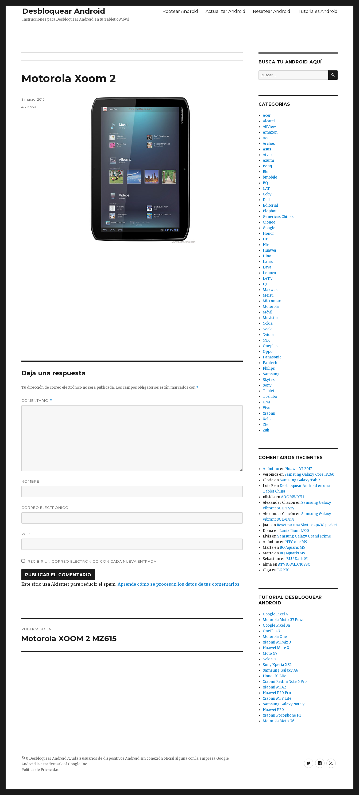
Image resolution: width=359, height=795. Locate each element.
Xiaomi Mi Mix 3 (277, 642)
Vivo (266, 408)
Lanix (268, 261)
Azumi (268, 160)
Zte (265, 424)
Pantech (270, 363)
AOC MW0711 (292, 497)
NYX (266, 340)
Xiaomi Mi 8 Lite (277, 698)
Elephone (271, 211)
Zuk (266, 430)
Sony (267, 385)
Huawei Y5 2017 (298, 469)
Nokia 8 (269, 659)
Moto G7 (270, 653)
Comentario (36, 400)
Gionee (269, 222)
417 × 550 (28, 107)
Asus (267, 149)
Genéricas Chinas (278, 216)
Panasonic (272, 357)
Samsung (271, 374)
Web (26, 534)
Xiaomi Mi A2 (274, 687)
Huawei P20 (273, 709)
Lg (265, 284)
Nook (267, 329)
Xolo (267, 419)
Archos (269, 143)
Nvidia (268, 334)
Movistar (270, 318)
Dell (266, 200)
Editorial (270, 205)
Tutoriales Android (318, 11)
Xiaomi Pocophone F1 (282, 715)
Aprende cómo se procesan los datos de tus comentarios (179, 584)
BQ (265, 183)
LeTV (268, 278)
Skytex (269, 379)
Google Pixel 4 (275, 614)
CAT (266, 188)
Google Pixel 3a (276, 625)
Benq (267, 166)
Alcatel (269, 121)
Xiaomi (269, 413)
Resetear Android (271, 11)
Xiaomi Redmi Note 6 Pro (285, 681)
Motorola (271, 306)
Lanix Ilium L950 (294, 530)
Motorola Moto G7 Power (284, 620)
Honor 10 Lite (274, 676)
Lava (267, 267)
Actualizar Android (225, 11)
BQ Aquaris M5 (292, 547)
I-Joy (267, 256)
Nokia (268, 323)
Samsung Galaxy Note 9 (283, 704)
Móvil (267, 312)
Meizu (268, 295)
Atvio (267, 155)
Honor (268, 233)
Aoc (266, 138)
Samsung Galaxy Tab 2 (300, 480)
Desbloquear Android (63, 11)
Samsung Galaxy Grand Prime (304, 536)
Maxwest (271, 289)
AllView (269, 126)
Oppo (267, 351)
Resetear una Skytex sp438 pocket (307, 525)
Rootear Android (180, 11)
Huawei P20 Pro (277, 693)
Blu (265, 171)
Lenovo (269, 273)
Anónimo (271, 469)
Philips (269, 368)
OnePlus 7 (271, 631)
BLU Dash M (297, 558)
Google (269, 228)
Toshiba (270, 396)
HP (265, 239)
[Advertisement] (179, 36)
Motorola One (275, 636)
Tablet (268, 391)
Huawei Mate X (276, 648)
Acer (267, 115)
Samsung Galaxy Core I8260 (309, 474)
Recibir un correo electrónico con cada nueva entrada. (92, 561)
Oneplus (270, 346)
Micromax (272, 301)
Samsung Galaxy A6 (280, 670)
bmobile (270, 177)
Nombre (30, 481)
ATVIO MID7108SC (294, 564)
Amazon (270, 132)
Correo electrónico (45, 507)
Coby (267, 194)
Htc (266, 245)
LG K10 (283, 570)
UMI (266, 402)
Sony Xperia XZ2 (277, 664)
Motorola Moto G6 (278, 721)
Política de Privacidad (40, 769)
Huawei (269, 250)
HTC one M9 (296, 542)
